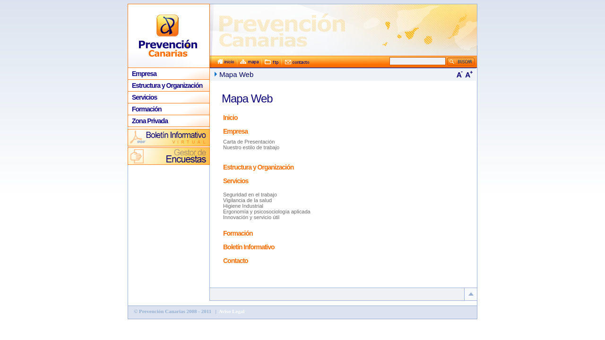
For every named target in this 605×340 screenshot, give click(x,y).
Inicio (230, 117)
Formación (147, 109)
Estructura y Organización (167, 85)
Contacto (235, 260)
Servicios (144, 97)
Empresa (144, 73)
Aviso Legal (231, 311)
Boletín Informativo (249, 247)
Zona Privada (150, 121)
